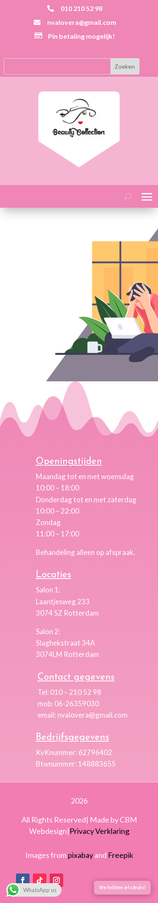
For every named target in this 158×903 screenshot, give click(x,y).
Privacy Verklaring (99, 831)
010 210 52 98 (81, 8)
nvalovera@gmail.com (81, 22)
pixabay (80, 855)
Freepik (120, 855)
